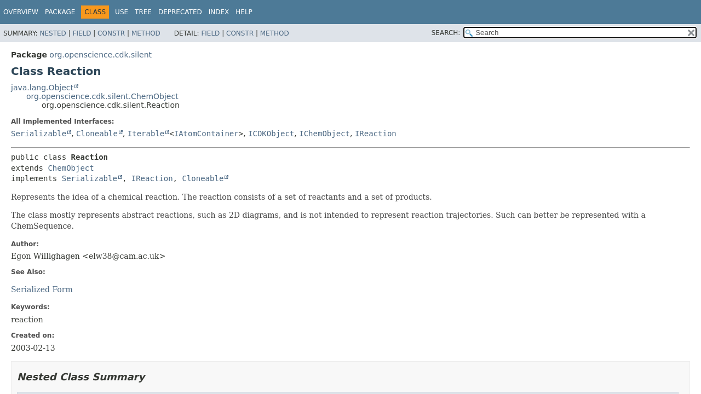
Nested (52, 33)
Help (243, 12)
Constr (111, 33)
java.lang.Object (42, 87)
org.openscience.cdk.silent (100, 54)
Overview (20, 12)
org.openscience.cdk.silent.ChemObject (102, 96)
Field (81, 33)
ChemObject (71, 168)
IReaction (376, 133)
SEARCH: (446, 33)
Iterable (146, 133)
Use (121, 12)
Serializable (38, 133)
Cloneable (97, 133)
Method (145, 33)
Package (60, 12)
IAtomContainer (206, 133)
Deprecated (180, 12)
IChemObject (324, 133)
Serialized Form (42, 289)
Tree (143, 12)
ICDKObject (271, 133)
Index (219, 12)
